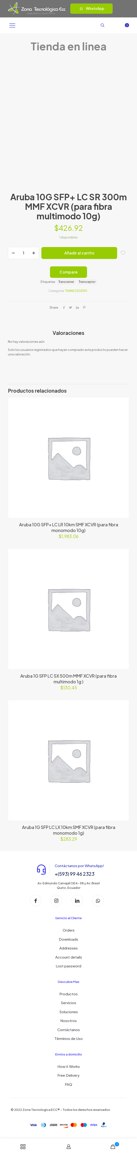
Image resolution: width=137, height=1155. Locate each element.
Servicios (68, 1002)
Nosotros (68, 1020)
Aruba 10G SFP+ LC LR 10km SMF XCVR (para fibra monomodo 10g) (68, 527)
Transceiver (66, 282)
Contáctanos (68, 1029)
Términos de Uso (69, 1038)
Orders (69, 930)
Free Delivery (68, 1075)
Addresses (68, 948)
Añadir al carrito (79, 252)
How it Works (68, 1066)
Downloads (68, 939)
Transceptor (87, 282)
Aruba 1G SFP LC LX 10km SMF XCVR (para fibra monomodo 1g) (68, 830)
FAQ (68, 1084)
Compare (68, 271)
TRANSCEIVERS (76, 291)
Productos (68, 994)
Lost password (68, 966)
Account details (68, 957)
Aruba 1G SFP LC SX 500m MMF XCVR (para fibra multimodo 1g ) (68, 678)
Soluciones (68, 1011)
